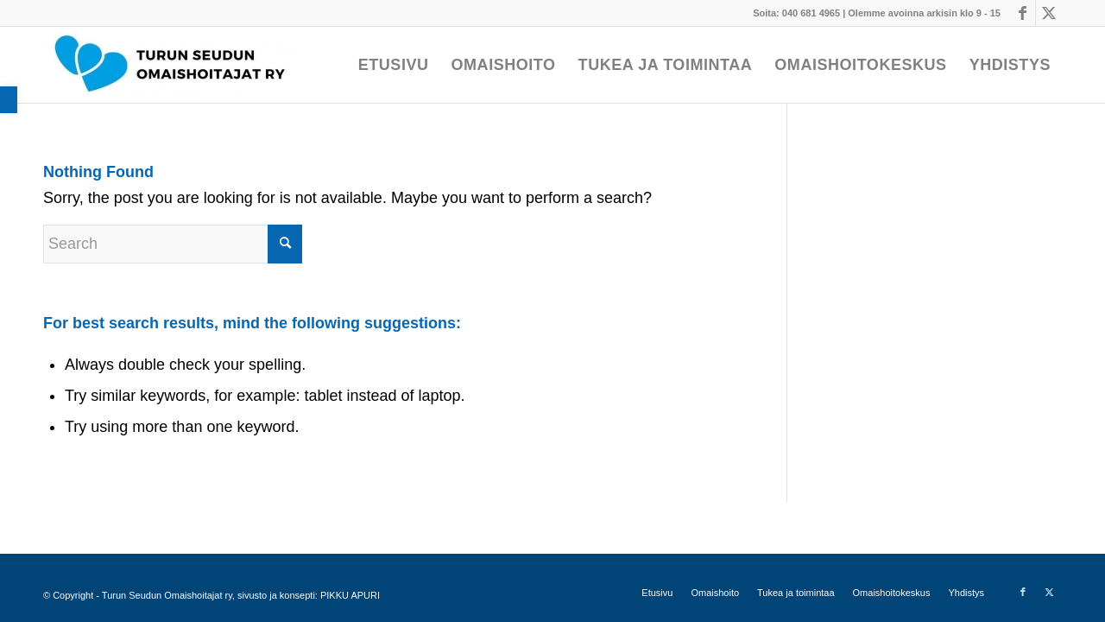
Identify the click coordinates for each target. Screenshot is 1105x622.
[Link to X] (1049, 13)
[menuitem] (393, 65)
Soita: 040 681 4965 (796, 13)
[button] (8, 99)
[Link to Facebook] (1022, 13)
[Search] (172, 244)
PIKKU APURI (350, 595)
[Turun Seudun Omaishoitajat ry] (172, 65)
